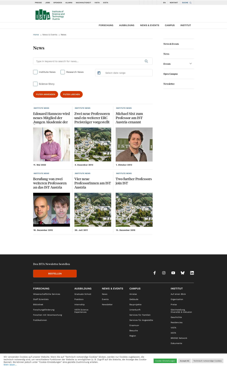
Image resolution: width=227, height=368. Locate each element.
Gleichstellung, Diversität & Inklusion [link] (181, 311)
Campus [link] (135, 288)
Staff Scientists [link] (40, 299)
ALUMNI (68, 3)
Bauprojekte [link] (135, 304)
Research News (75, 72)
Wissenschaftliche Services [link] (46, 294)
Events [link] (105, 299)
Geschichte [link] (176, 317)
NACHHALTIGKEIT (83, 3)
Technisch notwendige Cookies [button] (207, 361)
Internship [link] (79, 304)
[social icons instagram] (146, 2)
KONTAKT (174, 3)
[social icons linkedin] (159, 2)
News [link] (104, 294)
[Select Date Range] (124, 72)
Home (36, 34)
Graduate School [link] (82, 294)
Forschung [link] (41, 288)
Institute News (47, 72)
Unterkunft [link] (134, 310)
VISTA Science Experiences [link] (81, 311)
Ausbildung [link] (82, 288)
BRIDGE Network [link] (179, 338)
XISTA (105, 3)
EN (164, 3)
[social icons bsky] (154, 2)
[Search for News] (93, 61)
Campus (170, 25)
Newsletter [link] (107, 304)
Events (167, 63)
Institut (185, 25)
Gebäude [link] (133, 299)
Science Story (46, 83)
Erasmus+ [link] (134, 325)
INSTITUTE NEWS (41, 108)
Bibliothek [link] (38, 304)
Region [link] (132, 336)
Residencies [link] (176, 322)
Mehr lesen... (10, 364)
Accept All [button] (184, 361)
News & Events (149, 25)
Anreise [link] (133, 294)
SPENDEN (57, 3)
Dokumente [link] (176, 343)
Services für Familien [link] (140, 315)
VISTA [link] (173, 327)
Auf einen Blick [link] (178, 294)
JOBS (47, 3)
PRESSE (38, 3)
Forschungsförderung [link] (43, 310)
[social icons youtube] (150, 2)
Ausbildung (126, 25)
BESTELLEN (55, 273)
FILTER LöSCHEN (71, 94)
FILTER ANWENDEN (45, 94)
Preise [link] (174, 304)
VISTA (97, 3)
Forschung (106, 25)
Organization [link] (177, 299)
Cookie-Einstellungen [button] (165, 361)
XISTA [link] (173, 333)
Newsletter (168, 83)
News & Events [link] (112, 288)
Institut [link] (177, 288)
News (63, 34)
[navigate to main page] (49, 14)
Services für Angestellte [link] (141, 320)
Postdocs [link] (78, 299)
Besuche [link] (133, 330)
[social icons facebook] (141, 2)
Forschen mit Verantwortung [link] (47, 315)
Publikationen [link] (40, 320)
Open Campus (170, 73)
